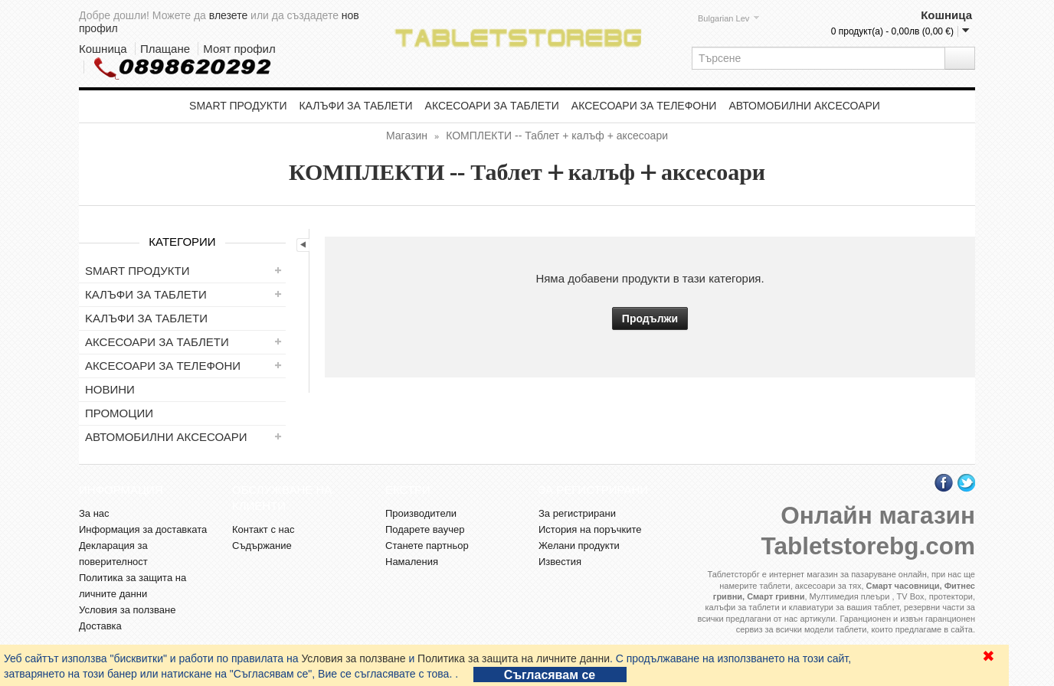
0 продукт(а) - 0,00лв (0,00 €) (892, 31)
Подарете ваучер (424, 529)
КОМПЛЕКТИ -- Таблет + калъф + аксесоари (557, 135)
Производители (421, 513)
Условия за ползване (353, 658)
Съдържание (262, 545)
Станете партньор (427, 545)
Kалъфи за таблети (146, 318)
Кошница (103, 48)
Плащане (165, 48)
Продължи (650, 318)
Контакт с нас (263, 529)
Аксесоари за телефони (644, 106)
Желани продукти (579, 545)
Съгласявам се (549, 674)
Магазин (406, 135)
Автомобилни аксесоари (804, 106)
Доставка (100, 626)
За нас (94, 513)
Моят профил (239, 48)
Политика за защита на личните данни (513, 658)
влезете (228, 15)
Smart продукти (237, 106)
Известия (559, 561)
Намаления (411, 561)
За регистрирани (577, 513)
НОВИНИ (110, 389)
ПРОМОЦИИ (119, 413)
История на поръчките (589, 529)
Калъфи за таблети (355, 106)
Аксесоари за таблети (492, 106)
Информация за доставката (143, 529)
